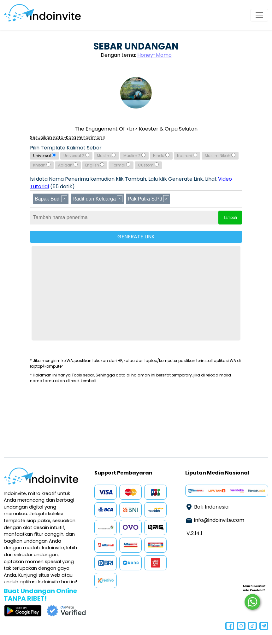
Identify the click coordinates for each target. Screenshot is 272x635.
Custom (148, 165)
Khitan (41, 165)
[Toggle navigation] (259, 15)
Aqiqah (68, 165)
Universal (44, 155)
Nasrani (187, 155)
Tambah (230, 217)
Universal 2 (76, 155)
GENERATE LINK (136, 236)
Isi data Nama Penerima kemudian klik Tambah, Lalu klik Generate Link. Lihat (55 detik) (131, 182)
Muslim (106, 155)
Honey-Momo (154, 55)
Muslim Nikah (220, 155)
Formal (121, 165)
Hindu (161, 155)
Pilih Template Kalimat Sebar (66, 147)
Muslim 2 (134, 155)
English (94, 165)
